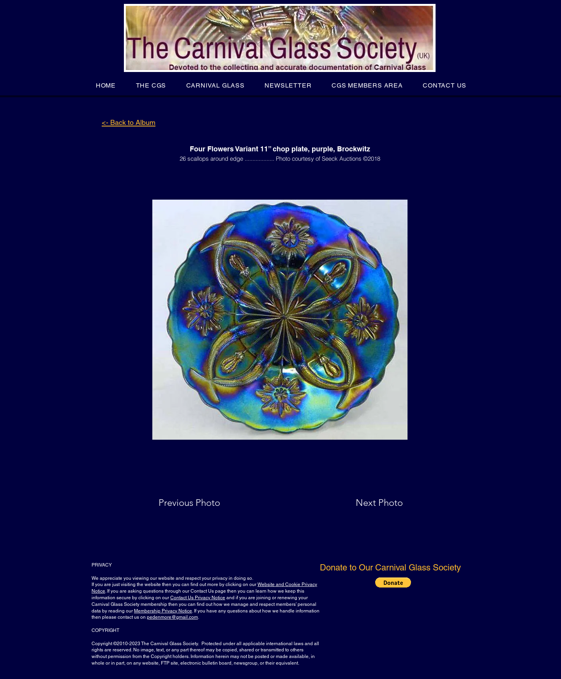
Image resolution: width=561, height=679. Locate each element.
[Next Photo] (364, 503)
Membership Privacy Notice (163, 611)
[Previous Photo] (200, 503)
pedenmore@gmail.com (172, 617)
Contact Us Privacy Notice (197, 597)
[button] (151, 85)
